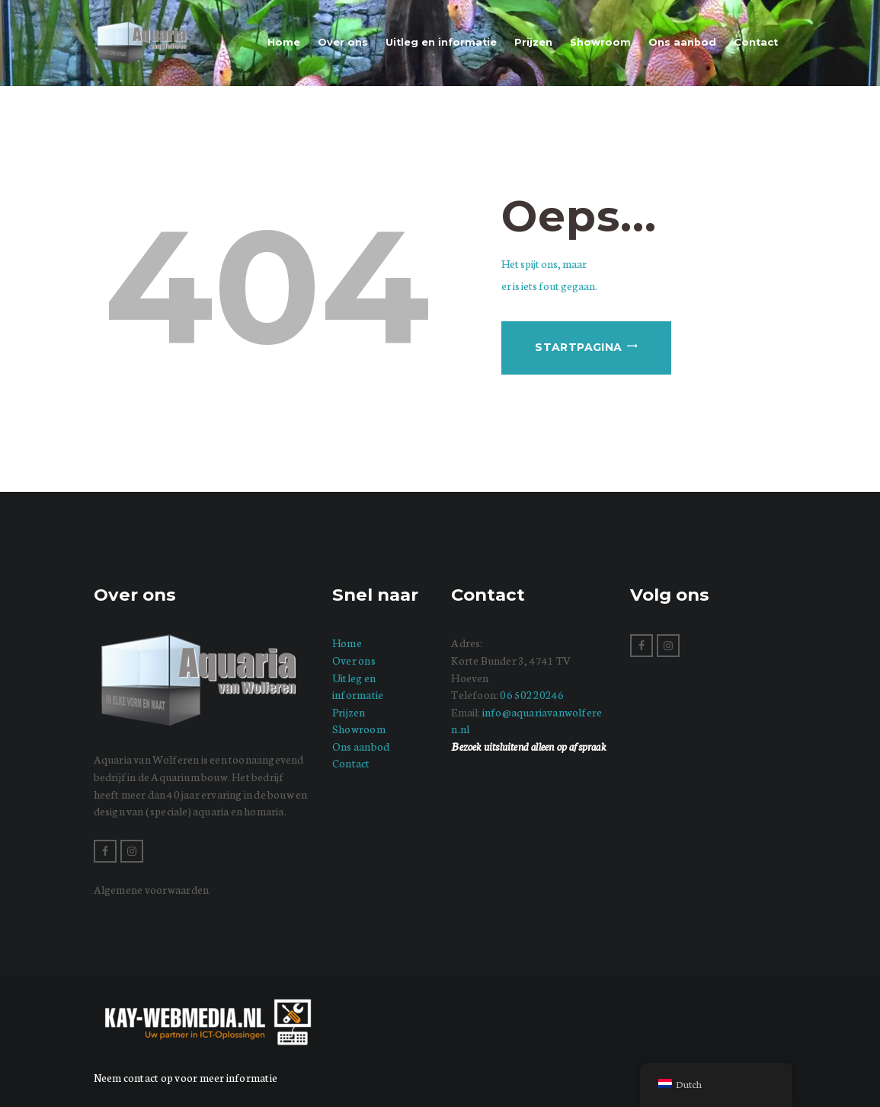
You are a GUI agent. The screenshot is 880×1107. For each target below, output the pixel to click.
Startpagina (578, 347)
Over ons (354, 660)
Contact (351, 762)
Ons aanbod (360, 746)
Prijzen (349, 711)
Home (347, 642)
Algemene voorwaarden (152, 889)
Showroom (359, 728)
